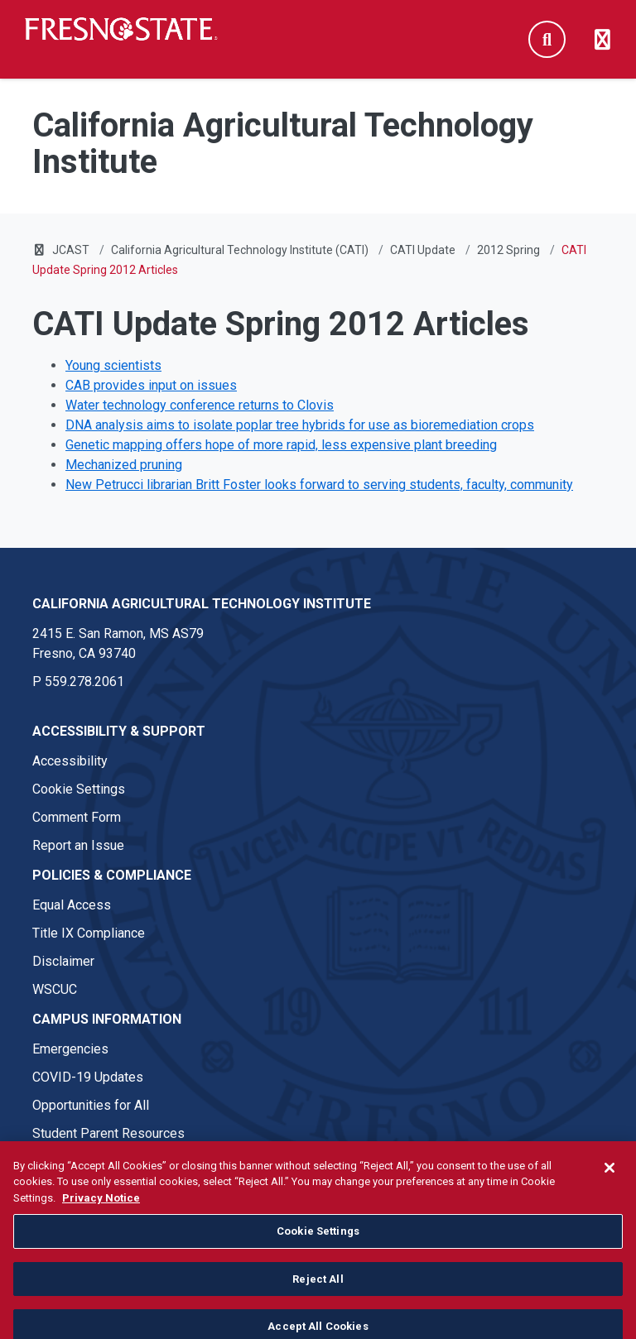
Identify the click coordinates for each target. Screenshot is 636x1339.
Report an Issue (78, 845)
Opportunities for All (90, 1105)
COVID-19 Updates (87, 1077)
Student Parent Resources (108, 1133)
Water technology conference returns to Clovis (199, 405)
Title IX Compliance (88, 933)
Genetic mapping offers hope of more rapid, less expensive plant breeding (281, 445)
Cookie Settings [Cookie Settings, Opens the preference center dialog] (318, 1243)
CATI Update (422, 250)
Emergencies (70, 1049)
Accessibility (70, 761)
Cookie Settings (78, 789)
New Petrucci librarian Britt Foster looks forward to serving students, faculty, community (319, 484)
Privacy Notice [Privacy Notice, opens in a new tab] (101, 1209)
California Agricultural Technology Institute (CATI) (240, 250)
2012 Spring (508, 250)
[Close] (609, 1179)
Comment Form (76, 817)
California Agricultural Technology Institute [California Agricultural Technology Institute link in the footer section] (201, 604)
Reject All (317, 1290)
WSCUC (54, 989)
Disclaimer (63, 961)
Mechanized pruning (123, 465)
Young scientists (113, 365)
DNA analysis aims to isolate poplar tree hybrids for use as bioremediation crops (299, 425)
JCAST (70, 250)
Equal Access (71, 905)
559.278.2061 (84, 681)
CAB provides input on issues (151, 385)
